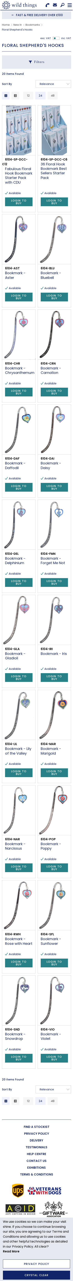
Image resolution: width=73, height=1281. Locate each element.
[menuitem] (36, 1126)
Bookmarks (33, 25)
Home (6, 25)
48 (53, 95)
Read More (11, 1251)
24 (40, 95)
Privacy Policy (36, 1264)
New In (17, 25)
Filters (39, 62)
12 (28, 95)
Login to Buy (18, 202)
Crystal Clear (36, 1275)
